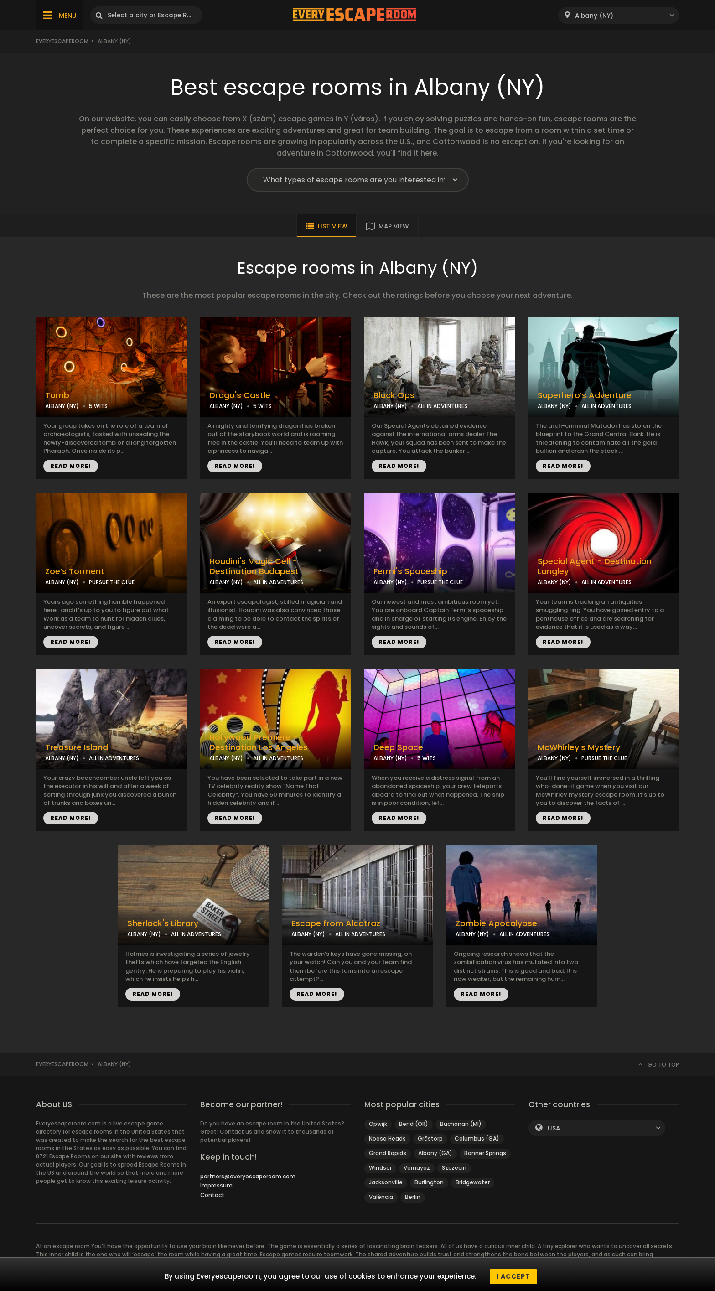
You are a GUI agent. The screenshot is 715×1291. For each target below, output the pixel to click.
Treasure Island (76, 747)
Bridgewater (473, 1182)
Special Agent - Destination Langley (595, 566)
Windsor (380, 1168)
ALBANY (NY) (62, 406)
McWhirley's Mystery (579, 747)
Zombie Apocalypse (496, 923)
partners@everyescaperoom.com (247, 1176)
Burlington (429, 1182)
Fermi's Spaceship (410, 571)
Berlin (412, 1197)
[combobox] (618, 15)
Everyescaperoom (62, 41)
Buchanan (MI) (461, 1124)
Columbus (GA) (477, 1138)
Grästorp (430, 1138)
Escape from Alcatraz (335, 923)
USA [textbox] (554, 1128)
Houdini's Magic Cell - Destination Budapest (254, 566)
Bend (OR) (413, 1124)
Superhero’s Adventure (585, 395)
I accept (513, 1276)
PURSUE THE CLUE (112, 582)
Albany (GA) (435, 1153)
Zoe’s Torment (74, 571)
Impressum (216, 1185)
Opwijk (378, 1124)
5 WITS (98, 406)
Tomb (57, 395)
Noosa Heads (387, 1138)
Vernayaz (417, 1168)
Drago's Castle (239, 395)
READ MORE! (70, 466)
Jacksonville (386, 1182)
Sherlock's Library (162, 923)
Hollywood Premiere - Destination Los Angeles (258, 742)
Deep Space (398, 747)
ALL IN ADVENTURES (442, 406)
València (381, 1197)
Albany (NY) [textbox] (594, 15)
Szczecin (454, 1168)
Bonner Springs (485, 1153)
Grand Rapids (387, 1153)
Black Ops (393, 395)
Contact (212, 1195)
